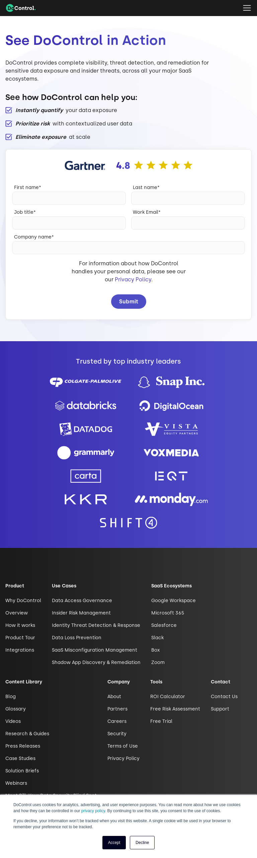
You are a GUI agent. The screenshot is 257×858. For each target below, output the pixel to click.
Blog (10, 696)
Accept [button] (114, 842)
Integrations (19, 650)
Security (116, 734)
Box (155, 650)
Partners (117, 709)
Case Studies (20, 758)
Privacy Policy (133, 279)
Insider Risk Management (81, 613)
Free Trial (161, 721)
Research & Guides (27, 734)
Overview (16, 613)
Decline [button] (142, 842)
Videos (13, 721)
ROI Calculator (167, 696)
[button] (247, 8)
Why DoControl (23, 600)
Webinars (16, 783)
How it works (20, 625)
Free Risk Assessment (175, 709)
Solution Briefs (22, 771)
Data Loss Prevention (76, 638)
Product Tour (20, 638)
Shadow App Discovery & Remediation (96, 662)
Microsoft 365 (167, 613)
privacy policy (93, 810)
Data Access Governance (82, 600)
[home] (21, 8)
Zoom (158, 662)
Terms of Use (122, 746)
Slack (157, 638)
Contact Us (224, 696)
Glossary (15, 709)
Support (220, 709)
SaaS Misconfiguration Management (94, 650)
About (114, 696)
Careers (116, 721)
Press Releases (22, 746)
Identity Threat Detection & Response (96, 625)
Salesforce (164, 625)
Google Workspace (173, 600)
